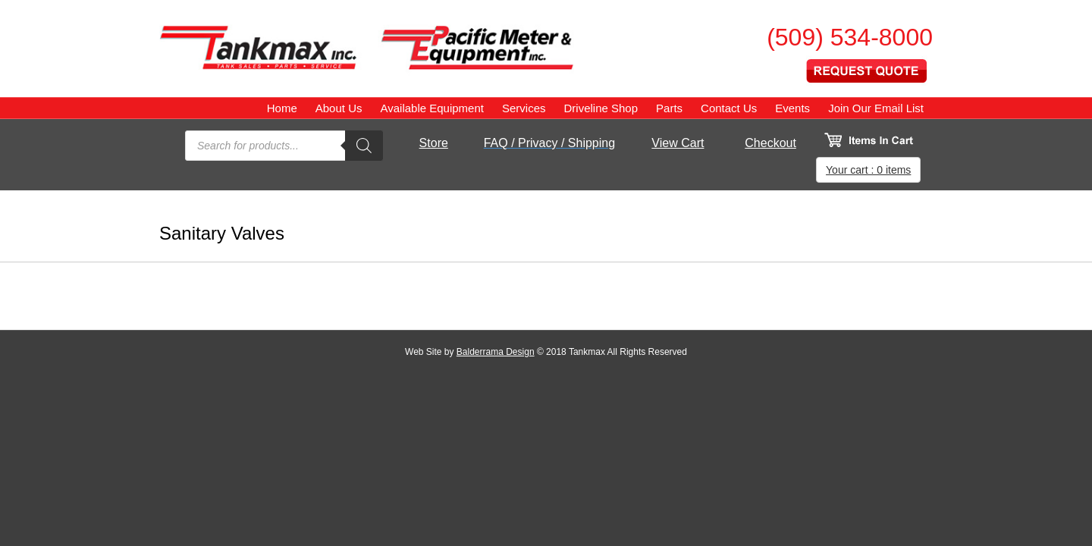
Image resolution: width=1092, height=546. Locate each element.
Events (792, 108)
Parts (669, 108)
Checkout (770, 142)
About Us (338, 108)
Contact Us (729, 108)
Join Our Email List (876, 108)
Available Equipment (431, 108)
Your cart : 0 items (868, 170)
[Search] (364, 145)
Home (282, 108)
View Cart (677, 142)
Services (524, 108)
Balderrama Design (496, 352)
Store (433, 142)
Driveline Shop (600, 108)
